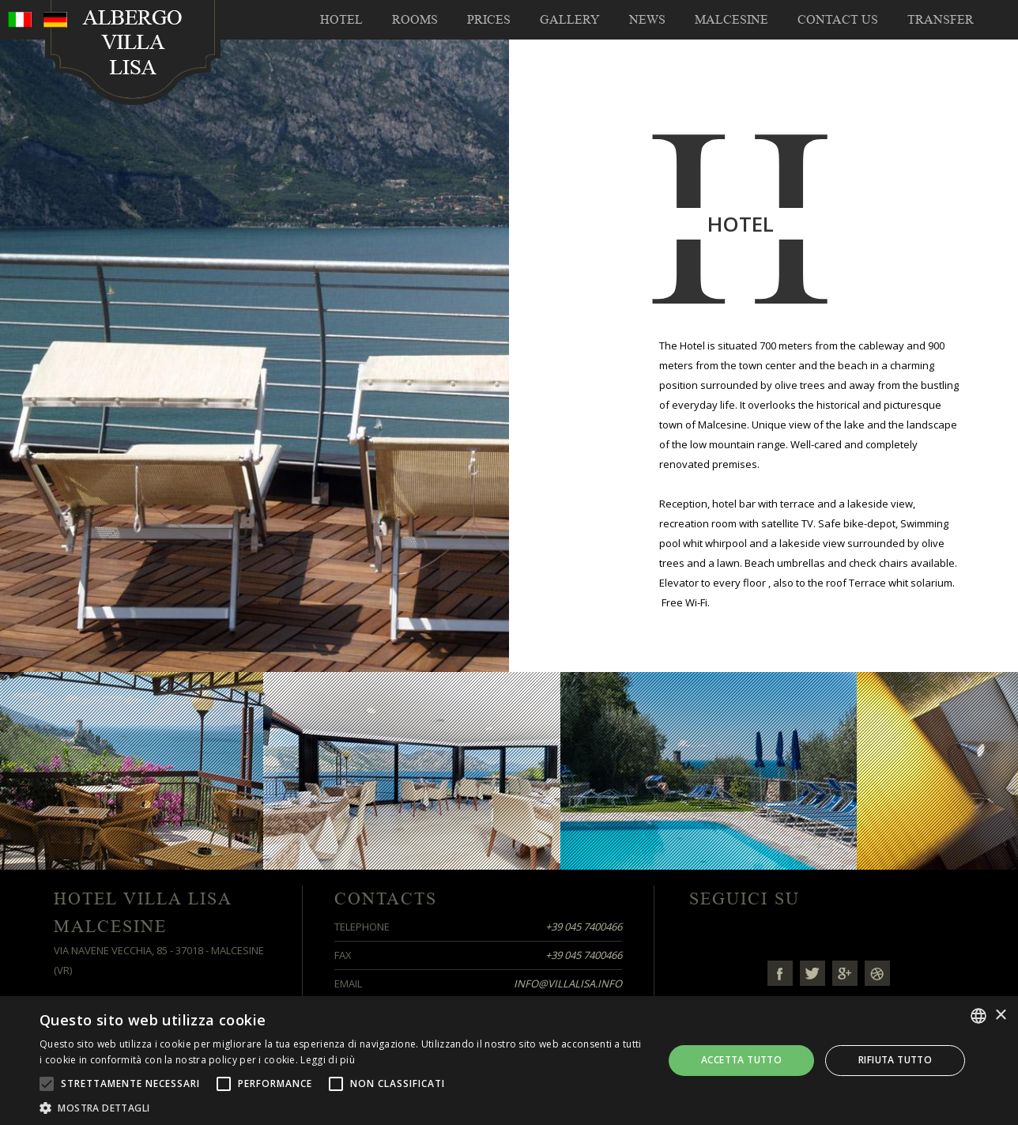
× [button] (1000, 1015)
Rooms (415, 20)
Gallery (570, 20)
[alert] (509, 1060)
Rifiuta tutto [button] (895, 1059)
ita (20, 20)
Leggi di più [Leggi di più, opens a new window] (327, 1059)
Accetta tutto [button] (741, 1059)
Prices (489, 20)
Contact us (837, 20)
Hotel (341, 20)
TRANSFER (940, 20)
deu (55, 20)
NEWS (647, 20)
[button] (342, 1106)
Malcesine (731, 20)
